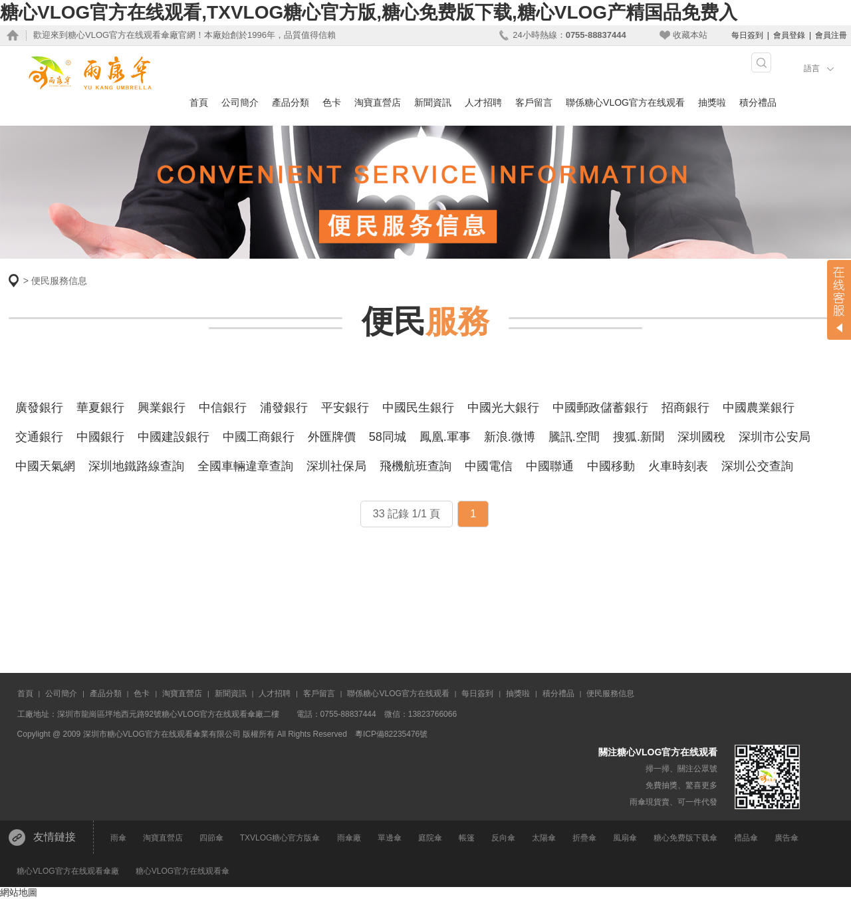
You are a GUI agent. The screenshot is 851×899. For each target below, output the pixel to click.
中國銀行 (100, 437)
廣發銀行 (39, 407)
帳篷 (467, 837)
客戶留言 (533, 102)
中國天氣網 (45, 466)
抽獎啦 (712, 102)
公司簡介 (240, 102)
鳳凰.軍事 (445, 437)
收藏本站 (690, 35)
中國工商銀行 (259, 437)
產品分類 (290, 102)
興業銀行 (161, 407)
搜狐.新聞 (638, 437)
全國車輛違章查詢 (245, 466)
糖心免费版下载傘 (685, 837)
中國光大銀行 (503, 407)
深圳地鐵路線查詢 (136, 466)
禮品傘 (746, 837)
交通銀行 (39, 437)
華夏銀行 (100, 407)
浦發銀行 (284, 407)
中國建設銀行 (173, 437)
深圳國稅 (701, 437)
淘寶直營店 (377, 102)
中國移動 (611, 466)
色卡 (331, 102)
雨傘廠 (349, 837)
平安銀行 (345, 407)
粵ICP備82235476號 (391, 734)
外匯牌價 (332, 437)
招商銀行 (685, 407)
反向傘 (503, 837)
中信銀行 (223, 407)
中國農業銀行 (758, 407)
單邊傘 (390, 837)
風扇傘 (625, 837)
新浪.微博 (509, 437)
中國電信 (489, 466)
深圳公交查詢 (757, 466)
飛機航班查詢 (415, 466)
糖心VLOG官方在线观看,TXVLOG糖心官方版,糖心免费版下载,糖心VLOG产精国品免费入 (368, 12)
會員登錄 (789, 35)
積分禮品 (758, 102)
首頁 (198, 102)
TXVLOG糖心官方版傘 (280, 837)
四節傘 (211, 837)
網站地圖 (18, 892)
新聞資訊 (432, 102)
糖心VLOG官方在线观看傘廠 (67, 871)
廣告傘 (786, 837)
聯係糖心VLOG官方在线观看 (625, 102)
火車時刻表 (678, 466)
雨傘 (118, 837)
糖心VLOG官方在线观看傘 (182, 871)
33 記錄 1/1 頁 (406, 513)
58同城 (387, 437)
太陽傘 (544, 837)
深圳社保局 (336, 466)
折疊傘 (584, 837)
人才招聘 (483, 102)
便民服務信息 (59, 280)
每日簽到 (747, 35)
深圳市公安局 (774, 437)
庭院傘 (430, 837)
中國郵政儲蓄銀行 (600, 407)
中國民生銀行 (418, 407)
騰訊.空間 (574, 437)
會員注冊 (831, 35)
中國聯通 (550, 466)
